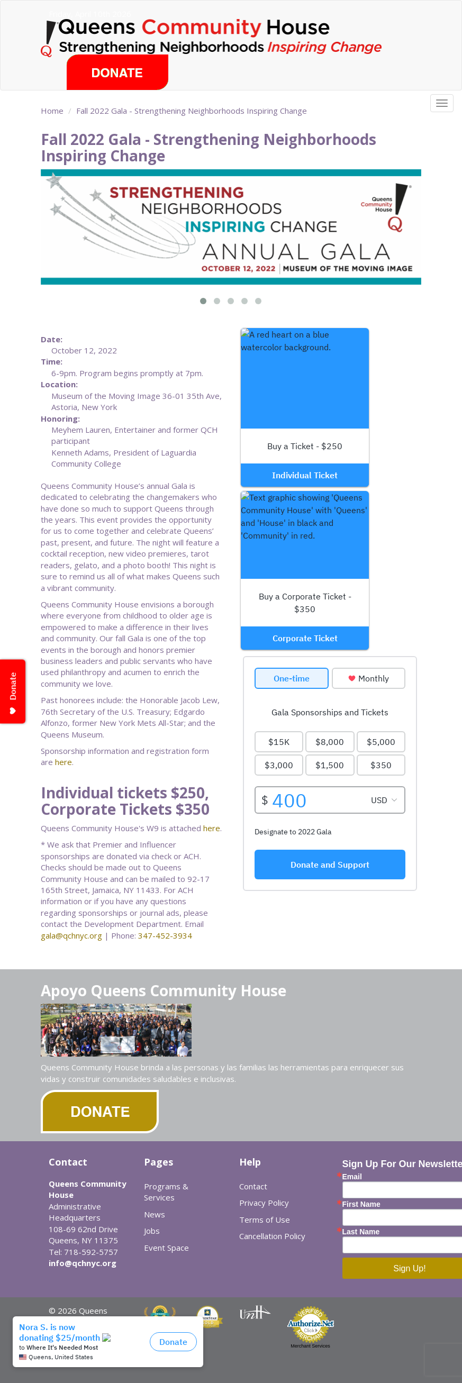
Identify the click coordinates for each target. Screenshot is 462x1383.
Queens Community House (230, 36)
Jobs (152, 1230)
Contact (253, 1186)
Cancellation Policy (272, 1236)
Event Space (166, 1247)
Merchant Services (310, 1346)
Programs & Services (166, 1192)
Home (52, 110)
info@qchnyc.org (82, 1263)
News (154, 1214)
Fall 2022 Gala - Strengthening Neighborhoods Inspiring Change (191, 110)
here (63, 762)
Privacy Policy (264, 1202)
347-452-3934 (165, 935)
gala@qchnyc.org (71, 935)
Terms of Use (264, 1219)
